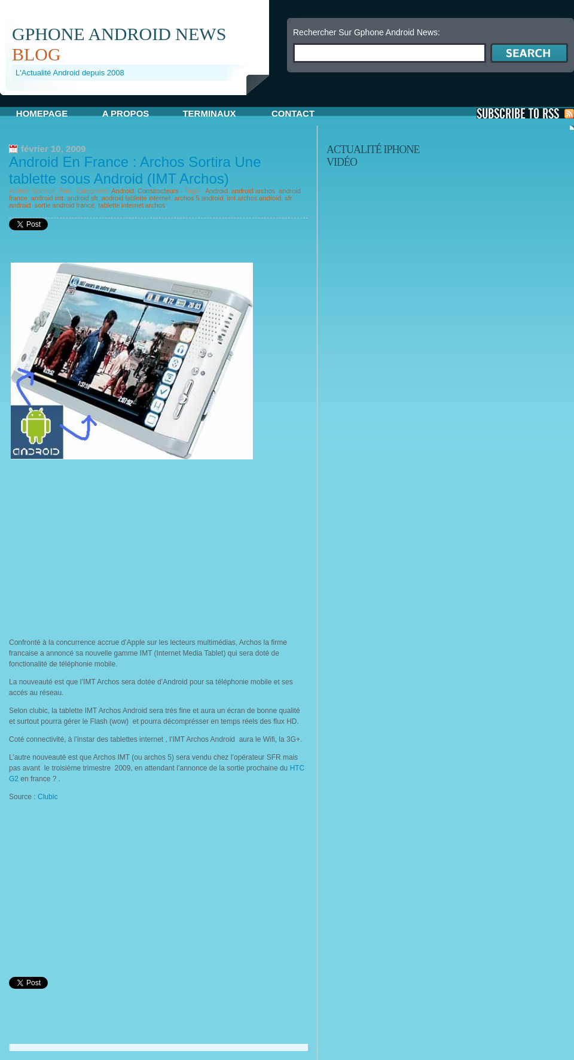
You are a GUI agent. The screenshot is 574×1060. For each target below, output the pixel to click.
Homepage (42, 113)
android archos (253, 190)
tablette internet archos (131, 205)
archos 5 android (198, 198)
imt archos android (254, 198)
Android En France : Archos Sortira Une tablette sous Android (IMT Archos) (135, 170)
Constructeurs (158, 190)
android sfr (82, 198)
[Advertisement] (109, 546)
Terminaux (209, 113)
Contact (293, 113)
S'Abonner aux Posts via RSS (525, 113)
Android (122, 190)
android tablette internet (136, 198)
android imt (47, 198)
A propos (125, 113)
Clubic (47, 797)
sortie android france (64, 205)
